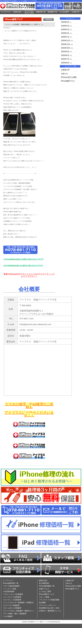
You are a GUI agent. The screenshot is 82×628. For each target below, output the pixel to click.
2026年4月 (65, 26)
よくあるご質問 (45, 591)
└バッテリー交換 (9, 589)
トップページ (5, 12)
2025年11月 (65, 44)
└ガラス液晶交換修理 (11, 586)
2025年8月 (65, 55)
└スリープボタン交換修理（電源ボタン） (19, 611)
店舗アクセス (44, 589)
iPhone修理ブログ (68, 81)
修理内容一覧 (40, 12)
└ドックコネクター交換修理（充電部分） (19, 602)
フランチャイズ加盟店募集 (49, 600)
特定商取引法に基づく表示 (49, 608)
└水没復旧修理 (8, 591)
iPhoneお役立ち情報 (68, 77)
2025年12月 (65, 40)
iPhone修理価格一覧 (46, 586)
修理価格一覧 (52, 12)
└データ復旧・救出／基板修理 (14, 613)
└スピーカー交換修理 (11, 605)
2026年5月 (65, 22)
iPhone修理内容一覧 (10, 583)
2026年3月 (65, 29)
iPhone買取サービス (46, 594)
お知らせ (64, 73)
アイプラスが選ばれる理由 (29, 12)
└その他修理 (8, 616)
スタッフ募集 (44, 597)
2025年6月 (65, 63)
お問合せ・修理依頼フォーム (50, 611)
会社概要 (42, 602)
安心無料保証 (44, 583)
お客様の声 (75, 12)
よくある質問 (64, 12)
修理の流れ (17, 12)
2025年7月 (65, 59)
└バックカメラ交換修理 (12, 597)
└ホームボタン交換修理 (12, 608)
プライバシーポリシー (47, 605)
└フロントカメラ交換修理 (13, 594)
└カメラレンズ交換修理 (12, 600)
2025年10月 (65, 48)
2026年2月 (65, 33)
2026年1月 (65, 37)
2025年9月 (65, 51)
